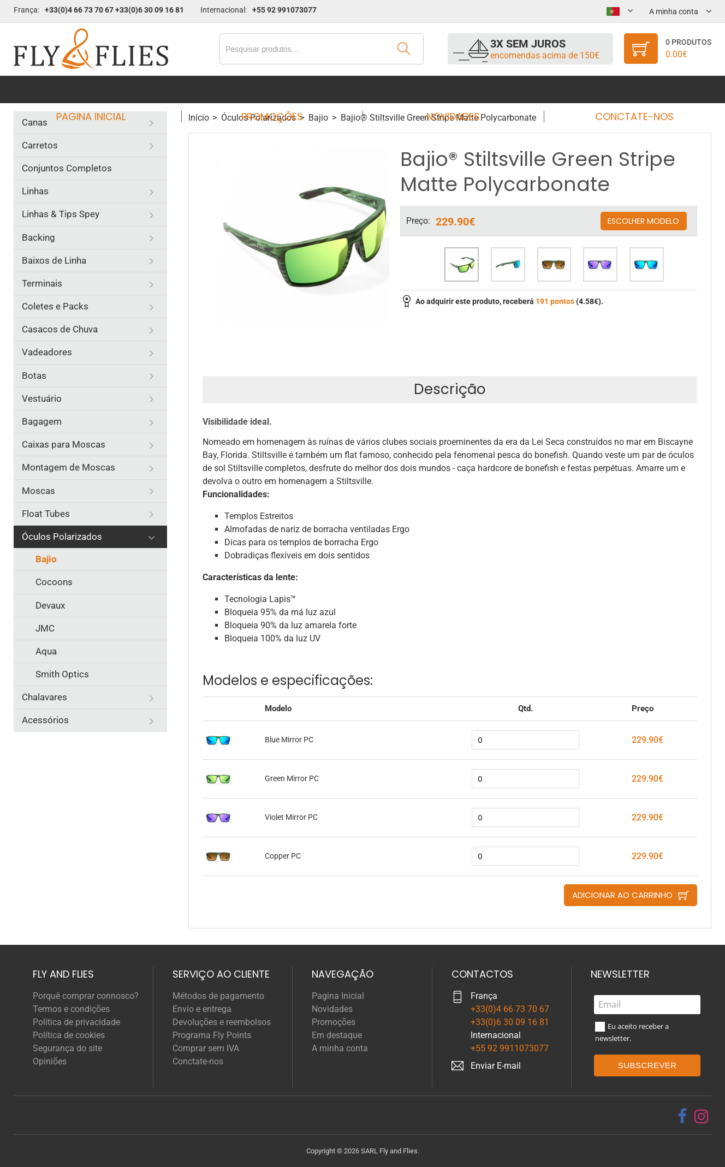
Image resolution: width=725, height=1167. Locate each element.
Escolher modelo (643, 221)
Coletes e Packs (55, 306)
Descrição (450, 389)
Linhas (35, 191)
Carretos (40, 145)
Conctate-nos (624, 89)
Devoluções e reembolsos (222, 1022)
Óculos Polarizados (62, 536)
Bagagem (42, 421)
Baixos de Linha (54, 260)
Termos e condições (71, 1009)
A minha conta (340, 1048)
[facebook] (682, 1116)
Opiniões (50, 1061)
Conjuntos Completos (67, 168)
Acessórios (45, 720)
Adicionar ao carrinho (622, 895)
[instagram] (701, 1116)
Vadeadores (47, 352)
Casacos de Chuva (60, 329)
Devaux (50, 605)
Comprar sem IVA (206, 1048)
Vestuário (42, 398)
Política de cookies (69, 1035)
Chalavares (44, 697)
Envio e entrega (202, 1009)
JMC (45, 628)
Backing (38, 237)
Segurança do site (67, 1048)
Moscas (38, 490)
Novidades (450, 89)
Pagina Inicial (100, 89)
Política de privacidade (76, 1022)
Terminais (42, 283)
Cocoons (54, 581)
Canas (34, 122)
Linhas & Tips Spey (60, 214)
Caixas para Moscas (63, 444)
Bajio (46, 558)
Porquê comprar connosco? (86, 996)
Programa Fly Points (212, 1035)
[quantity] (525, 739)
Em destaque (337, 1035)
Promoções (275, 89)
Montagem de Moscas (68, 467)
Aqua (46, 651)
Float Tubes (46, 513)
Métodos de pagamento (218, 996)
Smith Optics (62, 674)
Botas (34, 375)
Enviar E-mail (496, 1066)
